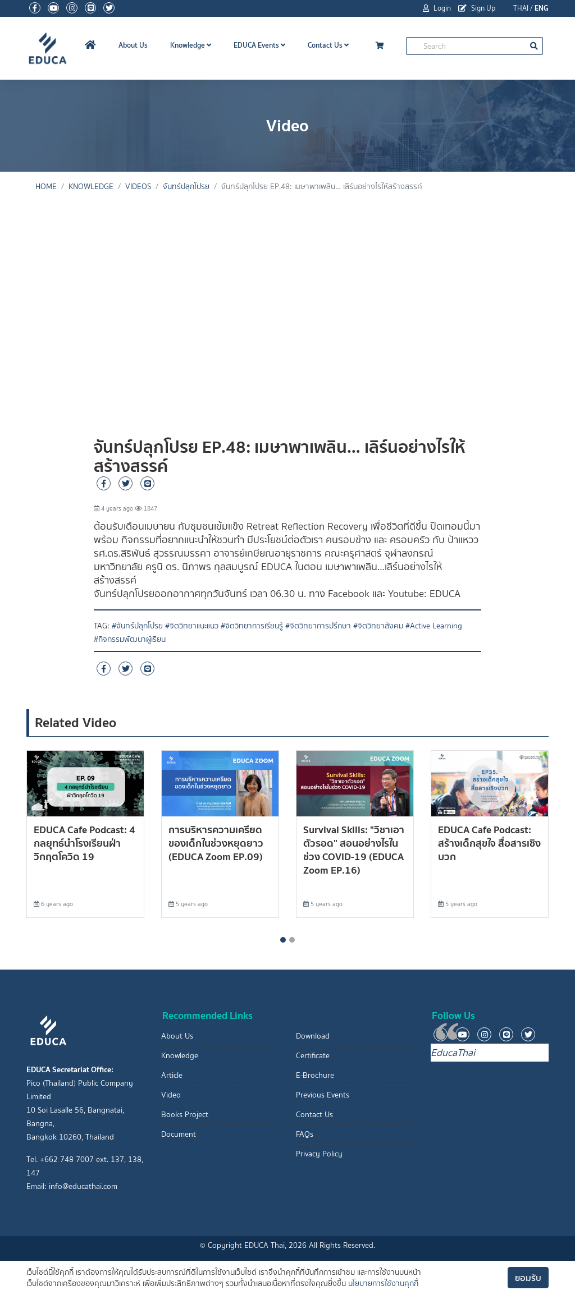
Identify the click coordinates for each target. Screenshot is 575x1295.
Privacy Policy (319, 1154)
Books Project (184, 1115)
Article (171, 1075)
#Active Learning (433, 626)
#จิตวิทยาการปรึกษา (318, 626)
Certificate (313, 1056)
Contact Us (328, 45)
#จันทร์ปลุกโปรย (137, 626)
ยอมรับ (528, 1277)
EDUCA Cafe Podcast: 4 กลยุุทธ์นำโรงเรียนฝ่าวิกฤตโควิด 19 (84, 843)
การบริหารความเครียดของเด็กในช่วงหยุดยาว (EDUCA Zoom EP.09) (215, 843)
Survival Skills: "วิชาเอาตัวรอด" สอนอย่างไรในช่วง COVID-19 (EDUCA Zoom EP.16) (353, 849)
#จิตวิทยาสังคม (378, 626)
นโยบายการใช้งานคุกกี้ (383, 1283)
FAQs (304, 1134)
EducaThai (453, 1052)
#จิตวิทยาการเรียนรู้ (252, 626)
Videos (138, 186)
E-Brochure (315, 1075)
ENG (542, 8)
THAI (520, 8)
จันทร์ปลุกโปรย (186, 186)
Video (171, 1095)
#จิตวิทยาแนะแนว (191, 626)
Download (313, 1036)
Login (437, 8)
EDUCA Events (259, 45)
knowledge (91, 186)
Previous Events (322, 1095)
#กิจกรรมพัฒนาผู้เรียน (130, 639)
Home (46, 186)
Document (178, 1134)
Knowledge (190, 45)
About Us (133, 45)
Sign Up (476, 8)
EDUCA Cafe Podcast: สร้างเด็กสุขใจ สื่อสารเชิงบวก (489, 843)
